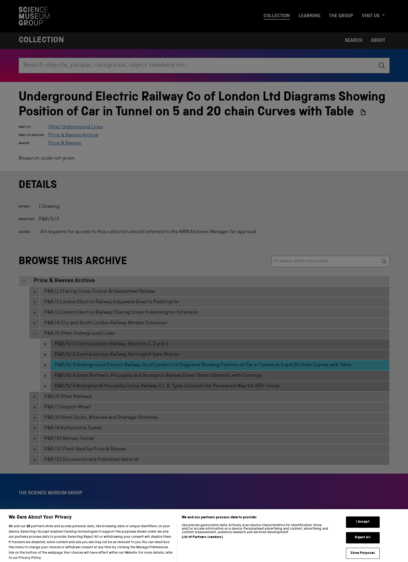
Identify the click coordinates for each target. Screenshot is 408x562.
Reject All (362, 543)
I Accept (362, 527)
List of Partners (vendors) (202, 542)
